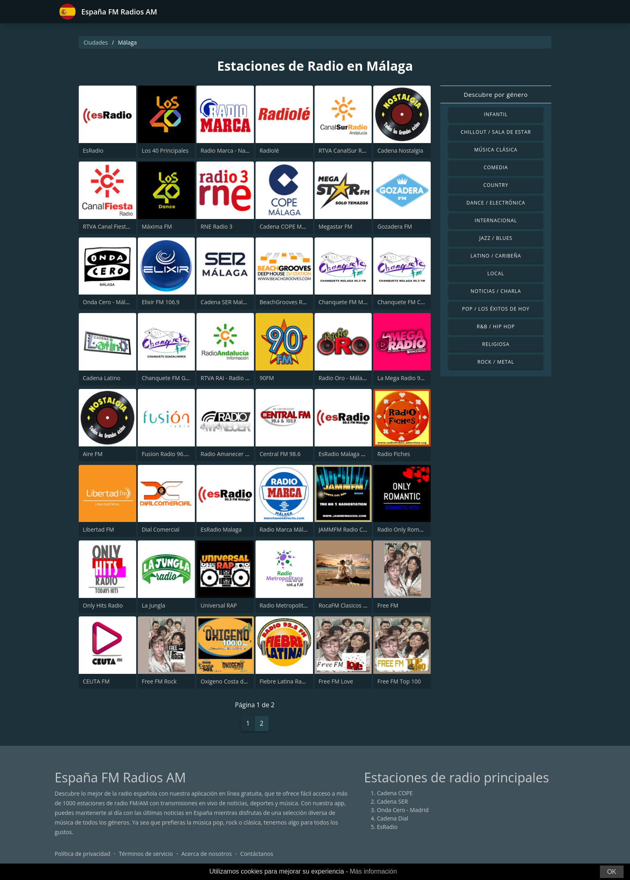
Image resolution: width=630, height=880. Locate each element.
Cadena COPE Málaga (288, 226)
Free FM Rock (159, 681)
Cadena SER (392, 801)
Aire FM (92, 454)
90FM (267, 378)
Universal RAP (218, 605)
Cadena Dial (392, 818)
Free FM (387, 605)
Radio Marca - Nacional (230, 150)
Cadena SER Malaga (226, 302)
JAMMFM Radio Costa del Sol (356, 529)
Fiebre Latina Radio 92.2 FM (296, 681)
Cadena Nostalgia (400, 150)
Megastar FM (335, 226)
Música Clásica (496, 149)
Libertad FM (98, 529)
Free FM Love (336, 681)
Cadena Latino (102, 378)
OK (611, 871)
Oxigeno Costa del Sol (228, 681)
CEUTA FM (96, 681)
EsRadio (93, 150)
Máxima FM (157, 226)
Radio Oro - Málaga (343, 378)
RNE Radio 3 (216, 226)
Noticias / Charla (495, 291)
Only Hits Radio (103, 605)
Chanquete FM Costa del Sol (413, 302)
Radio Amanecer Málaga (232, 454)
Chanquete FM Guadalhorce (178, 378)
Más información (373, 871)
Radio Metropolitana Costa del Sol (304, 605)
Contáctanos (256, 853)
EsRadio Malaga (220, 529)
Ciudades (96, 42)
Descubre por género (496, 94)
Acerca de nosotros (207, 853)
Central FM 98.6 (280, 454)
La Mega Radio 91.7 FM (407, 378)
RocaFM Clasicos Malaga (350, 605)
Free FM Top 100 (399, 681)
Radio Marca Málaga (286, 529)
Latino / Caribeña (495, 255)
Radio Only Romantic (404, 529)
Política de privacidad (82, 853)
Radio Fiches (393, 454)
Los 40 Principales (165, 150)
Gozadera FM (394, 226)
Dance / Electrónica (495, 202)
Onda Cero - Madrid (403, 810)
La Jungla (154, 605)
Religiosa (495, 344)
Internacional (496, 220)
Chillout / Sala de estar (495, 132)
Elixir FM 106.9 (161, 302)
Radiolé (269, 150)
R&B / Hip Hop (496, 326)
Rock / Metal (495, 361)
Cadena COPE (395, 793)
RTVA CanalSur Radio (346, 150)
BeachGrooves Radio (287, 302)
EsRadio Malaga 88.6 (345, 454)
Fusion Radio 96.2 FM (169, 454)
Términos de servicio (146, 853)
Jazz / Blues (496, 238)
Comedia (496, 167)
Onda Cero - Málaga (109, 302)
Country (495, 185)
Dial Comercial (161, 529)
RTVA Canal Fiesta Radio (114, 226)
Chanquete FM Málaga (348, 302)
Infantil (495, 114)
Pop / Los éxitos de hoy (496, 308)
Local (495, 273)
